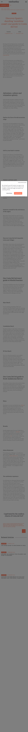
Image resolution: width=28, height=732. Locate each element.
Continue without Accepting (22, 182)
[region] (14, 188)
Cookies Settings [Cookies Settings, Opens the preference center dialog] (9, 193)
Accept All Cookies (18, 193)
